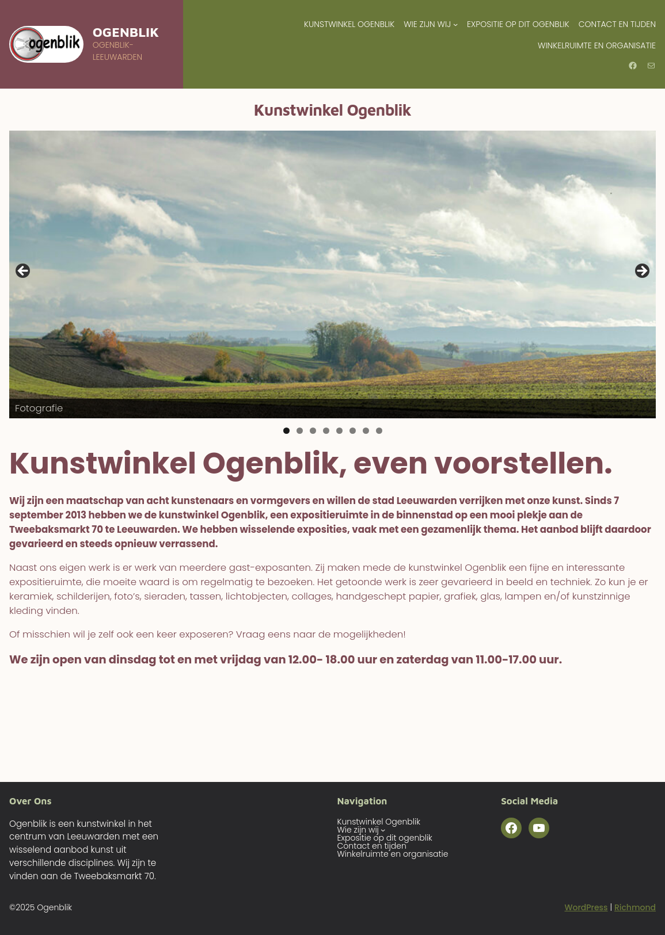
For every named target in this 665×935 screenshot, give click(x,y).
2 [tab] (300, 431)
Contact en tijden (617, 24)
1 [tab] (286, 431)
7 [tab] (366, 431)
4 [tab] (326, 431)
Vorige (23, 271)
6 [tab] (352, 431)
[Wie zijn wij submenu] (455, 24)
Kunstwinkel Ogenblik (349, 24)
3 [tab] (313, 431)
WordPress (585, 907)
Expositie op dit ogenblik (518, 24)
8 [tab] (379, 431)
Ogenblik (126, 32)
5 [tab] (339, 431)
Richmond (635, 907)
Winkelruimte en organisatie (597, 45)
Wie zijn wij (427, 24)
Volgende (641, 271)
